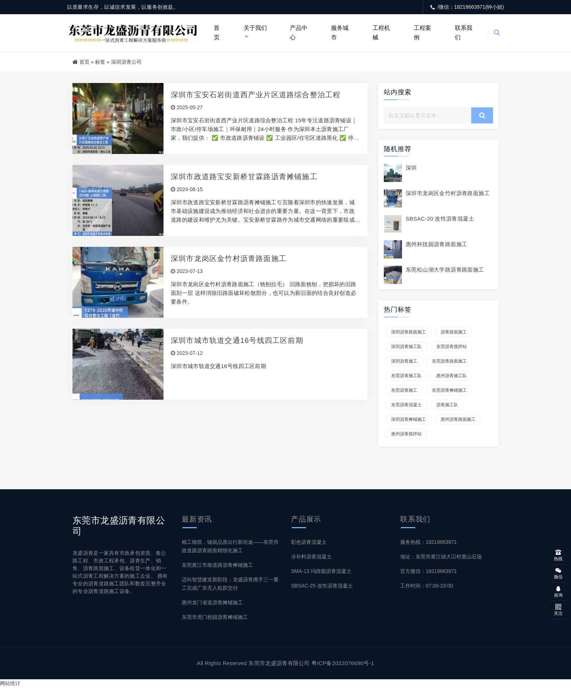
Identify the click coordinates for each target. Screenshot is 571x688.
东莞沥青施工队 (406, 375)
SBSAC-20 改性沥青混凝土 (440, 219)
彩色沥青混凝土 (309, 542)
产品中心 (298, 32)
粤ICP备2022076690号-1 (342, 663)
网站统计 (10, 683)
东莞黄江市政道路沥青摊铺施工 (217, 565)
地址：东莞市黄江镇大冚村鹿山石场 (441, 557)
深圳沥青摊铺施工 (408, 419)
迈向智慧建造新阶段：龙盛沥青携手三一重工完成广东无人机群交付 (230, 584)
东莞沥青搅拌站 (451, 346)
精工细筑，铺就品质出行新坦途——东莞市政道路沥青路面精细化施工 (230, 546)
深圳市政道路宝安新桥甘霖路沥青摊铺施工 (244, 177)
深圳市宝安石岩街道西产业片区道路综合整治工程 (255, 95)
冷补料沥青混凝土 (311, 557)
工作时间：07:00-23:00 (426, 586)
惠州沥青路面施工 (458, 419)
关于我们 (255, 28)
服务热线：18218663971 (428, 542)
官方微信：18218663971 (428, 571)
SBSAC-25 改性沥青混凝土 (322, 586)
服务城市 (339, 32)
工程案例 (422, 32)
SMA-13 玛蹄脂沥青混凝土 (321, 571)
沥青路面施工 (454, 332)
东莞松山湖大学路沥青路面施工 (445, 269)
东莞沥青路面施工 (449, 361)
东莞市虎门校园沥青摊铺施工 (215, 617)
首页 (217, 32)
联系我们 (463, 32)
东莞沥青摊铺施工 (449, 390)
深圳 (411, 168)
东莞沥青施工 (404, 390)
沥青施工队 (447, 404)
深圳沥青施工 (404, 361)
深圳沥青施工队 (406, 346)
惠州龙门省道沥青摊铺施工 (212, 602)
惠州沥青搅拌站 (406, 433)
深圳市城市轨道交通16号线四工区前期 (237, 340)
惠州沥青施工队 (451, 375)
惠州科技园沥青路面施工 (436, 244)
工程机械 (381, 32)
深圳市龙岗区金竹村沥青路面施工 (229, 258)
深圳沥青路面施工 (408, 332)
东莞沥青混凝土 (406, 404)
